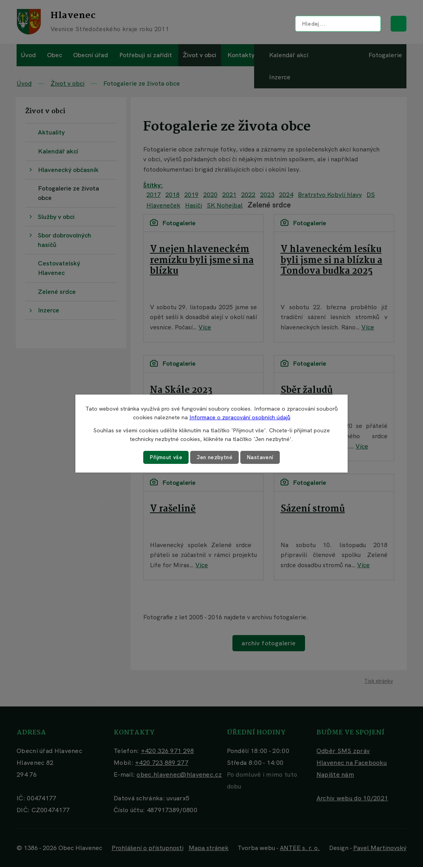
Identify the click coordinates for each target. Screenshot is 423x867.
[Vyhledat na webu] (338, 24)
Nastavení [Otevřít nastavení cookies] (261, 457)
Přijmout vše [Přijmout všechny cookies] (165, 457)
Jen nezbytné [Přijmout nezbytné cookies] (214, 457)
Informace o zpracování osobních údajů (239, 417)
